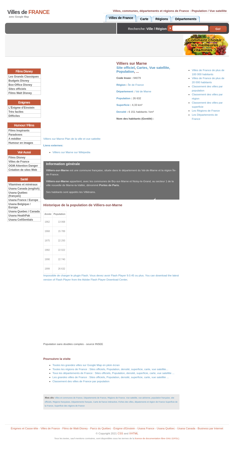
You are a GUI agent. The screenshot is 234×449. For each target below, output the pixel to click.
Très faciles (15, 111)
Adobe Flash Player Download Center (104, 279)
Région (121, 84)
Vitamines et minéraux (22, 184)
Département (125, 91)
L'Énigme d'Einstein (21, 107)
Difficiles (14, 116)
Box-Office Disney (20, 84)
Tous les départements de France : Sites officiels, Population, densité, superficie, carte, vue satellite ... (114, 373)
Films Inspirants (18, 130)
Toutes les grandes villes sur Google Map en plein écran (86, 365)
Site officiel (126, 67)
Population (125, 71)
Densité (121, 111)
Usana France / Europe (23, 200)
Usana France (145, 428)
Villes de (28, 12)
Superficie (123, 105)
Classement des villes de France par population (81, 381)
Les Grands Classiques (23, 76)
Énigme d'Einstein (124, 428)
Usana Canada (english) (24, 188)
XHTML (133, 433)
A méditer (14, 138)
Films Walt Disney (20, 93)
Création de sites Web (22, 169)
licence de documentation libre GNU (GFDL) (157, 438)
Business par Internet (210, 428)
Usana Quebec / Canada (24, 211)
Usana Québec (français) (17, 194)
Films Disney (16, 157)
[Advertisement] (61, 32)
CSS (120, 433)
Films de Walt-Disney (75, 428)
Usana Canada (186, 428)
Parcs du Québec (100, 428)
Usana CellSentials (20, 219)
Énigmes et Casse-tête (24, 428)
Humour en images (20, 142)
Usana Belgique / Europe (19, 206)
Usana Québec (166, 428)
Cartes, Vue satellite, (153, 67)
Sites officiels (17, 89)
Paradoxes (15, 134)
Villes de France (18, 161)
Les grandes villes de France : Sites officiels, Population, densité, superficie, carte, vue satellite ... (111, 377)
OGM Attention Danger (23, 165)
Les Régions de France (206, 110)
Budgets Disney (18, 80)
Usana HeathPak (19, 215)
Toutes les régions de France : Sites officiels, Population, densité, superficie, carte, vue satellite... (110, 369)
